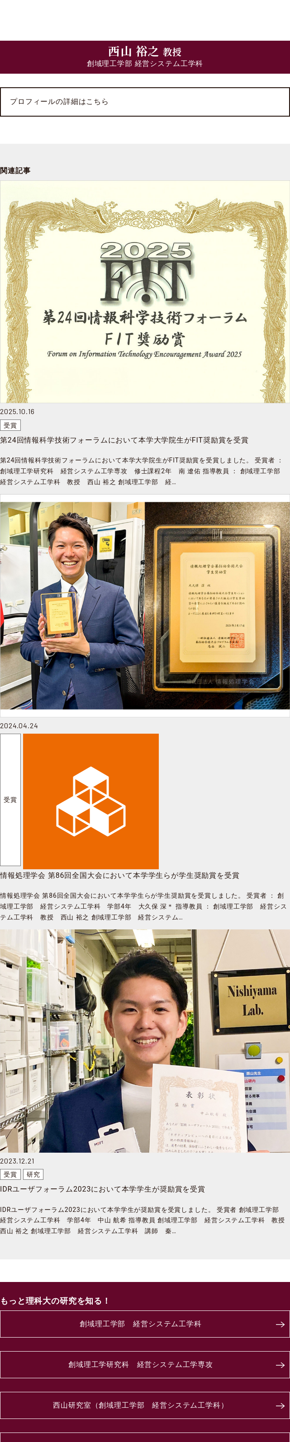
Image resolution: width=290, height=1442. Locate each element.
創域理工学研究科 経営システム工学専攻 (140, 1364)
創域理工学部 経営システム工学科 (140, 1323)
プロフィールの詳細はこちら (59, 101)
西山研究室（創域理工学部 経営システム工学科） (140, 1405)
